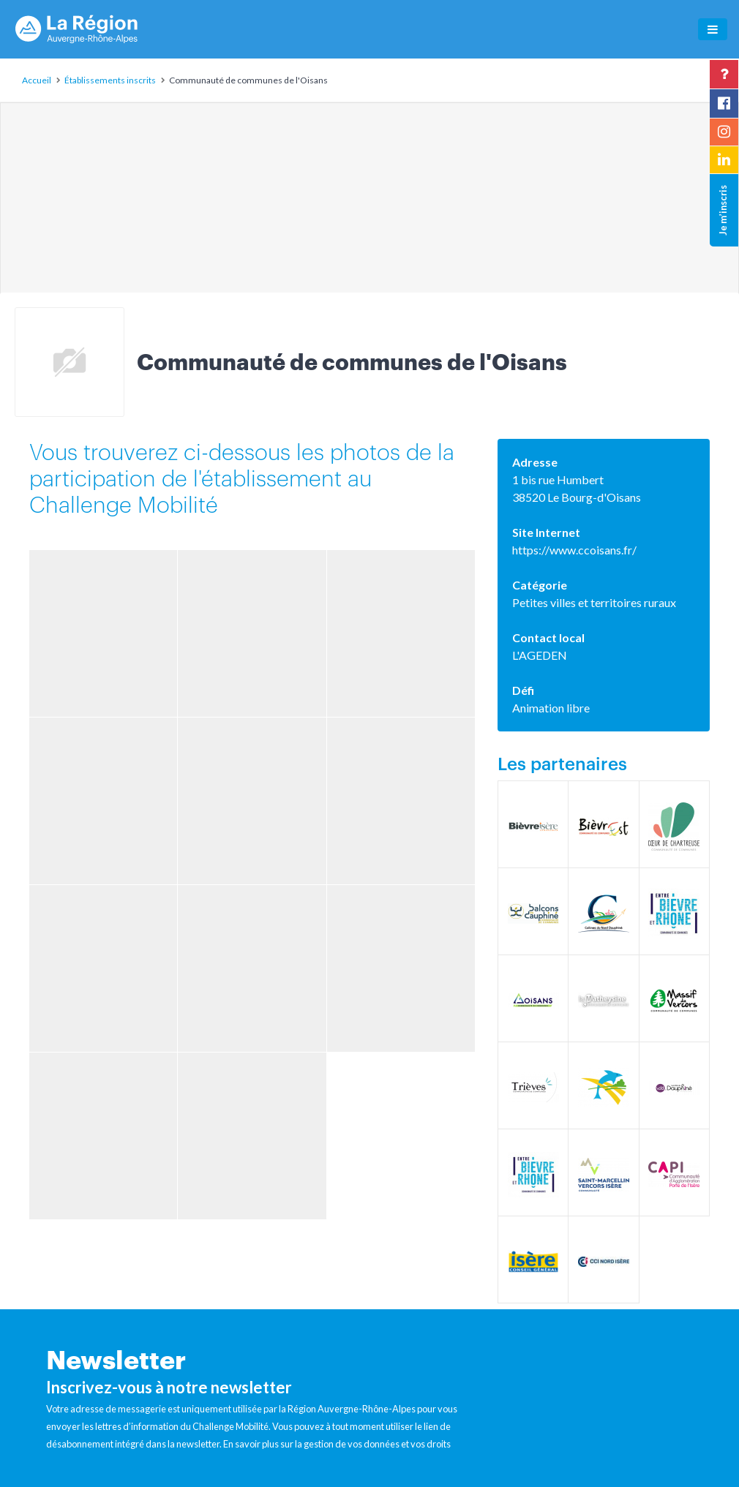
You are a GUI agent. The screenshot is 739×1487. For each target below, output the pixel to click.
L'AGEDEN (539, 655)
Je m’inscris (723, 210)
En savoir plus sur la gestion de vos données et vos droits (337, 1444)
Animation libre (551, 708)
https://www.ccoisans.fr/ (574, 550)
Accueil (36, 80)
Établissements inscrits (110, 80)
